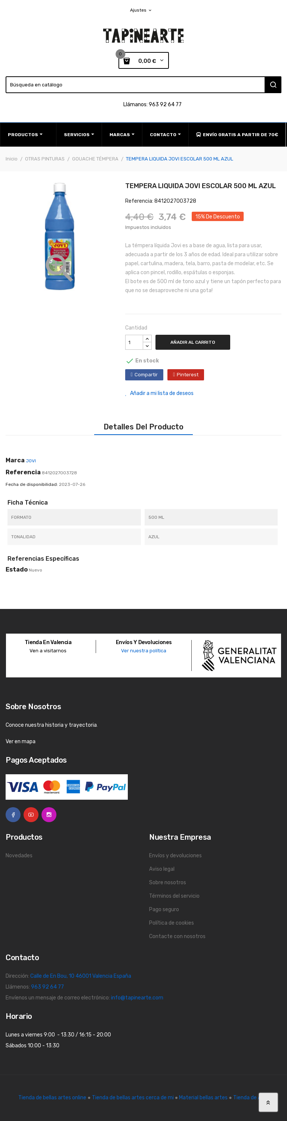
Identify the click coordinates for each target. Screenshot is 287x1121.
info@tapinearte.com (137, 998)
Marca (15, 460)
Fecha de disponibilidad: (32, 484)
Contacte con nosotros (177, 936)
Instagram (48, 814)
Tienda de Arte (251, 1097)
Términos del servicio (174, 896)
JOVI (31, 460)
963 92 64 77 (47, 987)
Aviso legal (162, 869)
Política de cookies (171, 923)
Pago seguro (164, 909)
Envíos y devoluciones (175, 855)
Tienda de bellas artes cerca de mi (133, 1097)
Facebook (13, 814)
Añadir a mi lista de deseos (159, 393)
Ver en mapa (21, 741)
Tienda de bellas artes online (52, 1097)
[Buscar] (143, 84)
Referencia (23, 472)
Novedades (19, 855)
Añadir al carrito (192, 342)
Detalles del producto (143, 426)
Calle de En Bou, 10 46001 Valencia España (80, 976)
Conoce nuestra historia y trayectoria (51, 725)
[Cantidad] (134, 342)
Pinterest (187, 374)
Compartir (146, 374)
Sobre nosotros (167, 882)
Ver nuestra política (143, 650)
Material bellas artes (203, 1097)
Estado (17, 569)
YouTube (31, 814)
